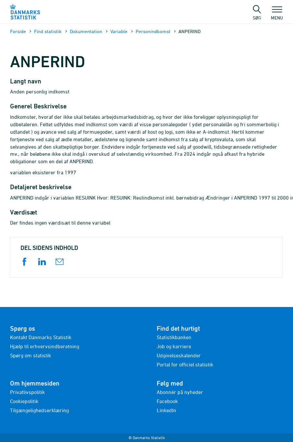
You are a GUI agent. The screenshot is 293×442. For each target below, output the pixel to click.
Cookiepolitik (24, 401)
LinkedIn (166, 410)
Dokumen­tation (86, 31)
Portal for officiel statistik (185, 364)
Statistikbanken (174, 337)
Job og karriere (174, 346)
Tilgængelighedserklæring (39, 410)
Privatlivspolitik (27, 392)
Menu (277, 14)
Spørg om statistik (30, 355)
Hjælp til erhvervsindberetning (44, 346)
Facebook (167, 401)
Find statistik (48, 31)
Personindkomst (153, 31)
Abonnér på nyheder (180, 392)
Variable (119, 31)
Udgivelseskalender (179, 355)
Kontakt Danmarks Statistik (40, 337)
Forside (18, 31)
